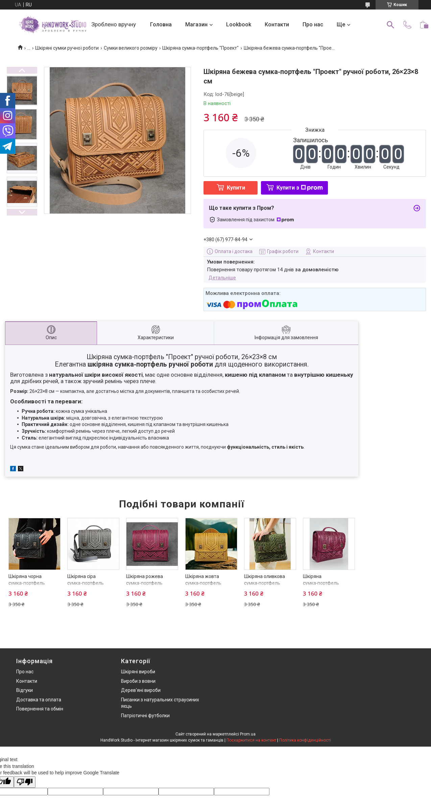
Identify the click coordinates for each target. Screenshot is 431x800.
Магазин (196, 24)
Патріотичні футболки (145, 715)
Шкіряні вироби (138, 671)
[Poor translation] (24, 782)
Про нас (313, 24)
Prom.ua (248, 734)
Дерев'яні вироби (141, 690)
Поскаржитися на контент (251, 740)
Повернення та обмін (39, 708)
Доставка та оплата (38, 699)
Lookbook (238, 24)
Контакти (277, 24)
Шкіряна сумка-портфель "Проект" (200, 48)
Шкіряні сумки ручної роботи (67, 48)
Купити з (300, 187)
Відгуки (24, 690)
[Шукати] (390, 24)
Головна (161, 24)
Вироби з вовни (138, 681)
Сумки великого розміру (131, 48)
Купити (236, 187)
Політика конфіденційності (305, 740)
